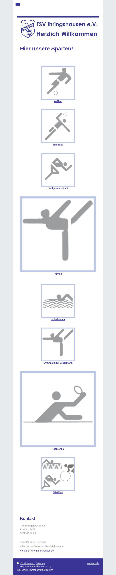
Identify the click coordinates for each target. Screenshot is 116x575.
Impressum (22, 570)
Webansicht (93, 563)
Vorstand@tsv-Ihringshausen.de (37, 550)
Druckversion (26, 563)
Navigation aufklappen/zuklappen (58, 4)
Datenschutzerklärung (41, 570)
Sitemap (40, 563)
